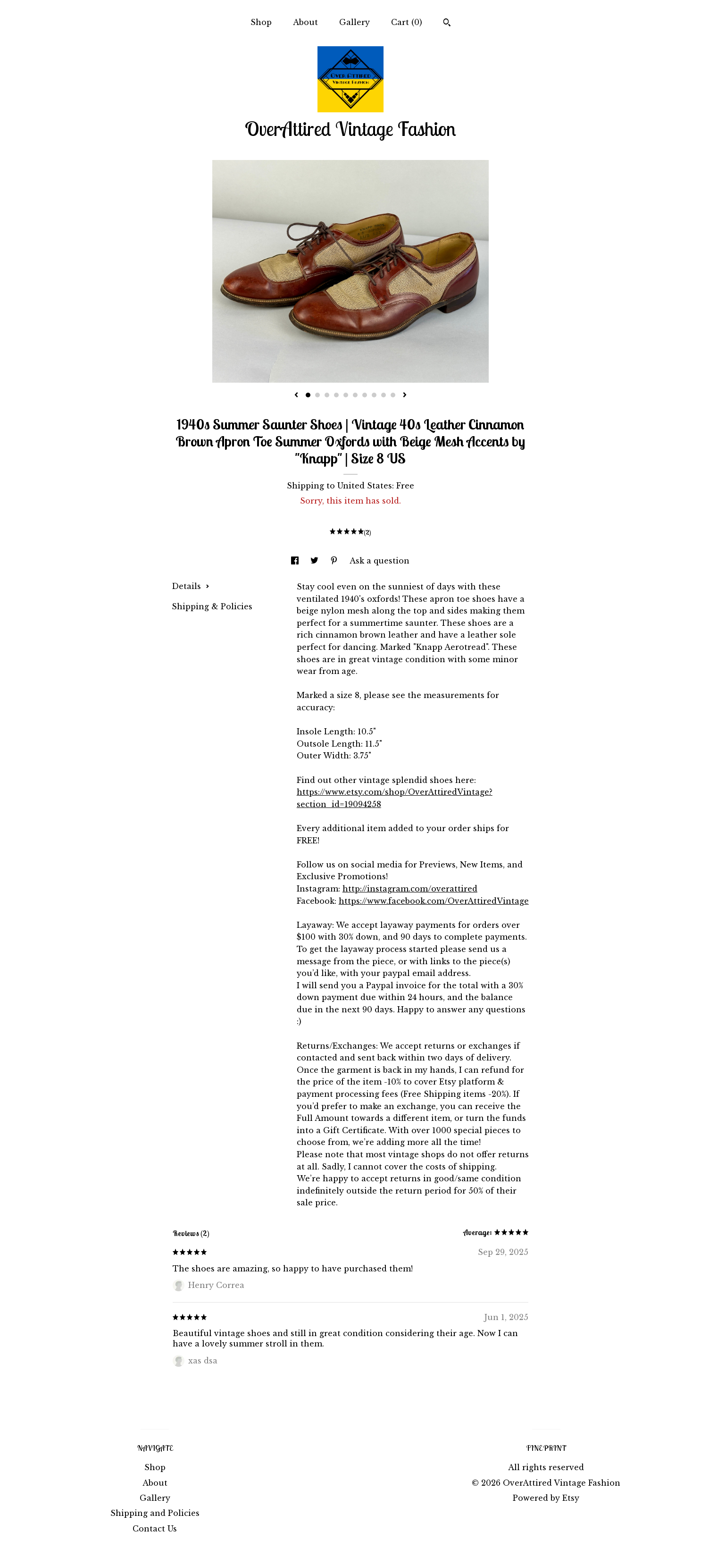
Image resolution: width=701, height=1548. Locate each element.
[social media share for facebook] (296, 560)
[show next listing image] (404, 395)
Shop (261, 22)
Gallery (354, 22)
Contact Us (155, 1528)
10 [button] (393, 395)
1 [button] (308, 395)
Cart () (406, 22)
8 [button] (374, 395)
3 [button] (327, 395)
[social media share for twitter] (315, 560)
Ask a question (379, 560)
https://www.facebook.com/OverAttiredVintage (434, 901)
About (305, 22)
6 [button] (355, 395)
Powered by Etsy (546, 1498)
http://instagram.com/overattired (409, 888)
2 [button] (317, 395)
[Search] (447, 23)
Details (190, 586)
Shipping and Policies (155, 1513)
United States (364, 485)
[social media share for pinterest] (335, 560)
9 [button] (383, 395)
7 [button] (364, 395)
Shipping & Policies (212, 606)
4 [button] (336, 395)
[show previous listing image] (296, 395)
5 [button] (345, 395)
